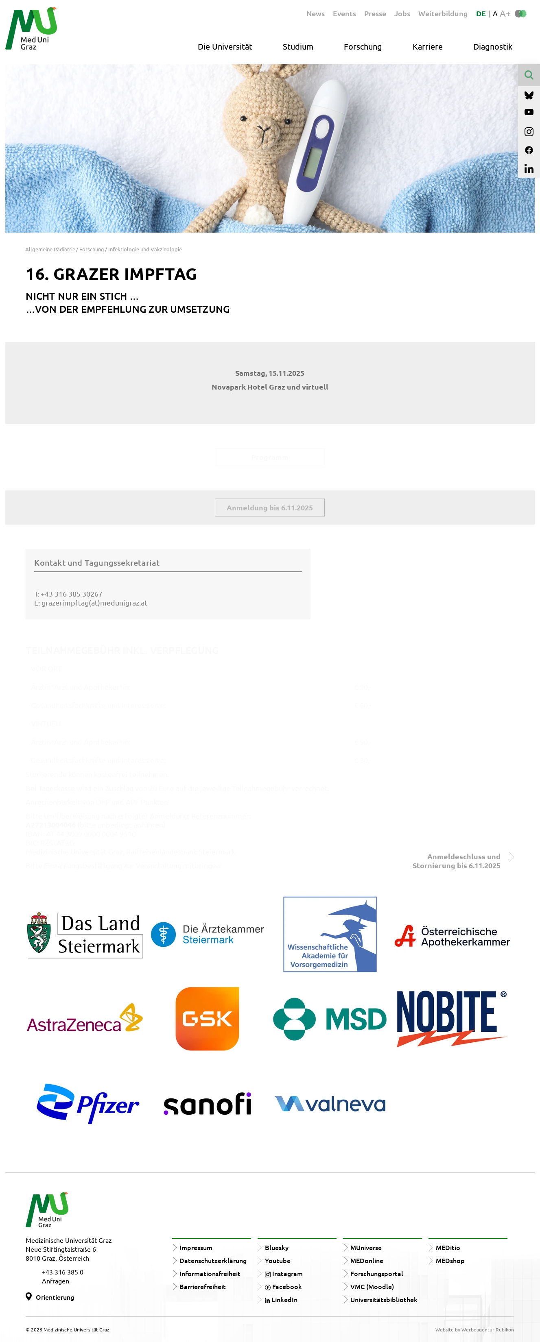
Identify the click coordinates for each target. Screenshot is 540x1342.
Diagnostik (492, 46)
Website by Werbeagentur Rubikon (474, 1329)
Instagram (284, 1273)
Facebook (283, 1286)
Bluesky (277, 1247)
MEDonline (366, 1260)
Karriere (428, 46)
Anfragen (55, 1281)
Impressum (195, 1247)
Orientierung (55, 1296)
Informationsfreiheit (209, 1273)
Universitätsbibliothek (384, 1299)
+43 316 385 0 (62, 1272)
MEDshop (450, 1260)
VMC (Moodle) (372, 1286)
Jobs (402, 13)
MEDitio (448, 1247)
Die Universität (225, 46)
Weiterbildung (443, 13)
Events (344, 13)
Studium (298, 46)
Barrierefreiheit (202, 1286)
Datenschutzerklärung (213, 1260)
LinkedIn (281, 1299)
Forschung (363, 46)
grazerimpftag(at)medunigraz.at (94, 602)
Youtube (278, 1260)
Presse (375, 13)
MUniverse (366, 1247)
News (315, 13)
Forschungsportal (376, 1273)
